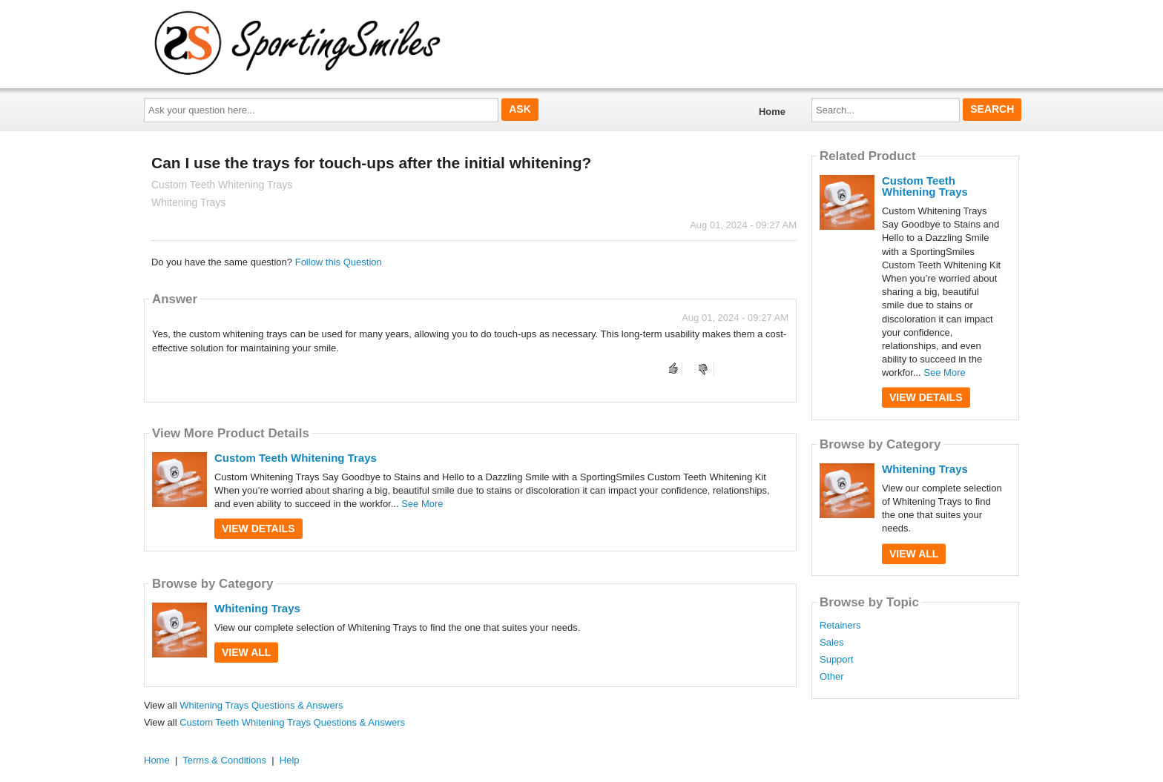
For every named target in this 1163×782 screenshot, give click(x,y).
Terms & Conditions (224, 760)
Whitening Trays (257, 608)
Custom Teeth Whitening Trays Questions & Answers (292, 722)
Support (837, 660)
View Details (258, 528)
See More (422, 503)
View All (246, 652)
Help (290, 760)
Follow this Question (338, 262)
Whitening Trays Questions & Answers (261, 705)
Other (832, 677)
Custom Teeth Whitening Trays (295, 457)
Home (772, 111)
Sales (832, 642)
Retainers (840, 625)
